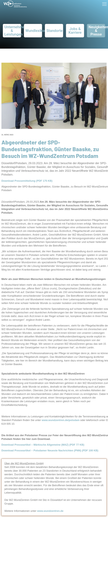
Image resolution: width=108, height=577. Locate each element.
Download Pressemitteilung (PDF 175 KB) (27, 180)
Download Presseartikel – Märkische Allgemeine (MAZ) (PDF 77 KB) (43, 444)
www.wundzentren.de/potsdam (60, 420)
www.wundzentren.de (50, 510)
